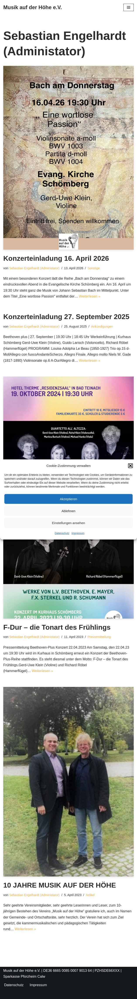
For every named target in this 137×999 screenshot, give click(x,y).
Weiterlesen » (89, 296)
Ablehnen (68, 511)
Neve (46, 994)
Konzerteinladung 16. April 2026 (56, 258)
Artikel (90, 895)
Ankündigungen (102, 326)
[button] (130, 465)
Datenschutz (62, 533)
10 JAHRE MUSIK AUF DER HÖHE (59, 885)
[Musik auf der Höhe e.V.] (32, 7)
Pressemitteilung (99, 637)
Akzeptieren (68, 499)
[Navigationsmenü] (128, 7)
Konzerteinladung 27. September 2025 (66, 317)
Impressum (78, 533)
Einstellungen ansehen (68, 523)
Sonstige (93, 268)
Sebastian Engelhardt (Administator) (34, 268)
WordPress (86, 994)
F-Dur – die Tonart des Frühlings (57, 627)
